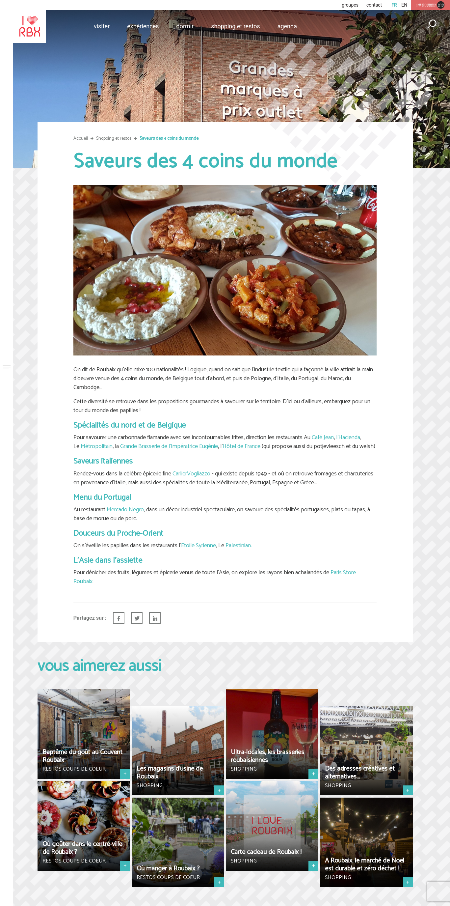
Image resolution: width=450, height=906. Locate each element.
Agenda (287, 26)
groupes (350, 5)
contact (374, 5)
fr (394, 5)
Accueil (80, 138)
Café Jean (323, 437)
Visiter (102, 26)
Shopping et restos (235, 26)
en (404, 5)
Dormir (185, 26)
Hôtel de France (241, 446)
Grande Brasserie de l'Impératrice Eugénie (169, 446)
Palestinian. (238, 546)
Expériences (143, 26)
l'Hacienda (348, 437)
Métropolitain (97, 446)
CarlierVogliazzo (191, 474)
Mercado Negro (125, 510)
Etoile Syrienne (198, 546)
